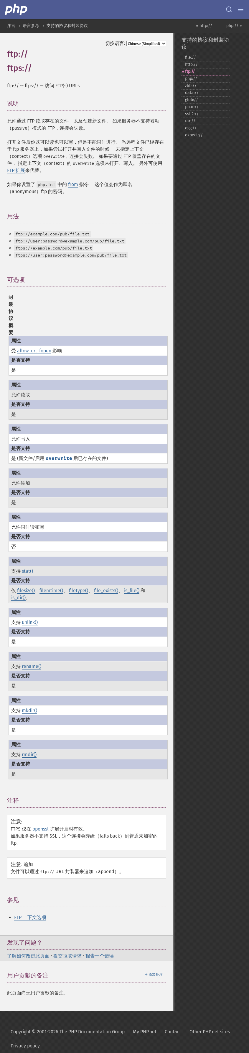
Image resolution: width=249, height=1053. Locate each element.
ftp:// (190, 71)
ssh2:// (192, 113)
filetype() (78, 590)
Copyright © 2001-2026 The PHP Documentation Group (68, 1031)
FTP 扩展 (16, 170)
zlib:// (191, 85)
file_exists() (106, 590)
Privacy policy (25, 1046)
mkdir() (29, 710)
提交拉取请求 (67, 956)
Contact (173, 1031)
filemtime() (51, 590)
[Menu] (241, 9)
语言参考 (31, 25)
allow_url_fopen (34, 351)
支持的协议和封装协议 (67, 25)
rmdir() (29, 754)
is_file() (131, 590)
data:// (192, 92)
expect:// (194, 135)
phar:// (192, 106)
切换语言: (115, 43)
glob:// (191, 99)
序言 (11, 25)
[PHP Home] (16, 9)
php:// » (234, 25)
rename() (31, 666)
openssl (40, 829)
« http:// (204, 25)
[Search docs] (229, 9)
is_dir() (18, 597)
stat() (27, 571)
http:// (191, 64)
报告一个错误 (99, 956)
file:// (190, 57)
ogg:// (191, 127)
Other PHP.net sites (209, 1031)
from (73, 184)
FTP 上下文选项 (30, 917)
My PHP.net (144, 1031)
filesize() (26, 590)
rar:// (190, 120)
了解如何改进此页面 (28, 956)
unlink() (30, 622)
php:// (191, 78)
